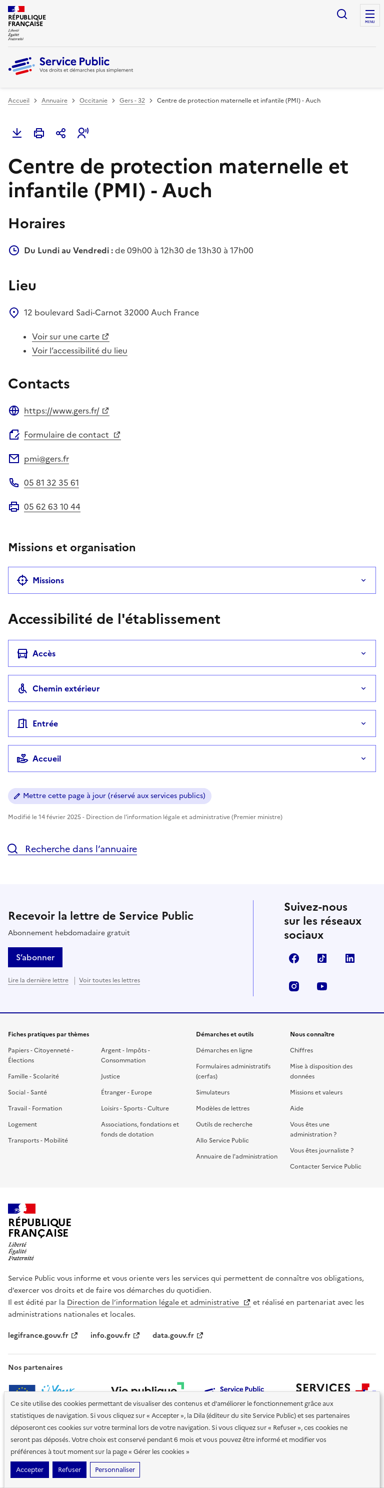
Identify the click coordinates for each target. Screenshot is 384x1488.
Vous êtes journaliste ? (322, 1150)
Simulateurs (213, 1092)
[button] (83, 133)
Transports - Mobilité (38, 1140)
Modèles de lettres (223, 1108)
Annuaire (55, 100)
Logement (22, 1124)
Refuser (69, 1469)
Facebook (294, 958)
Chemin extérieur (58, 688)
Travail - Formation (35, 1108)
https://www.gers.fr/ (67, 411)
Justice (110, 1076)
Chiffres (301, 1050)
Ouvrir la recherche (342, 14)
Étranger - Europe (126, 1092)
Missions (40, 580)
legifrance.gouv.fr (43, 1335)
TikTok (322, 958)
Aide (297, 1108)
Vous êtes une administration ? (313, 1129)
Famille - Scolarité (33, 1076)
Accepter (30, 1469)
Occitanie (94, 100)
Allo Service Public (222, 1140)
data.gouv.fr (178, 1335)
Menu (370, 22)
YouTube (322, 986)
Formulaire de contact (72, 435)
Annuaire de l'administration (237, 1156)
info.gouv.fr (115, 1335)
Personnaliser (115, 1469)
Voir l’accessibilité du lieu (80, 350)
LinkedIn (350, 958)
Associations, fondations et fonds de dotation (140, 1129)
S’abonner (35, 957)
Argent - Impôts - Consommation (125, 1055)
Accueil (19, 100)
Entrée (37, 723)
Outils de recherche (224, 1124)
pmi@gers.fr (46, 459)
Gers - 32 (132, 100)
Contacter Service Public (326, 1166)
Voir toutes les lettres (109, 980)
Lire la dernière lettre (38, 980)
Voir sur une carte (71, 336)
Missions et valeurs (316, 1092)
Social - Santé (27, 1092)
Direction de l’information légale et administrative (159, 1302)
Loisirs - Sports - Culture (135, 1108)
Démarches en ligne (224, 1050)
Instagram (294, 986)
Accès (36, 653)
